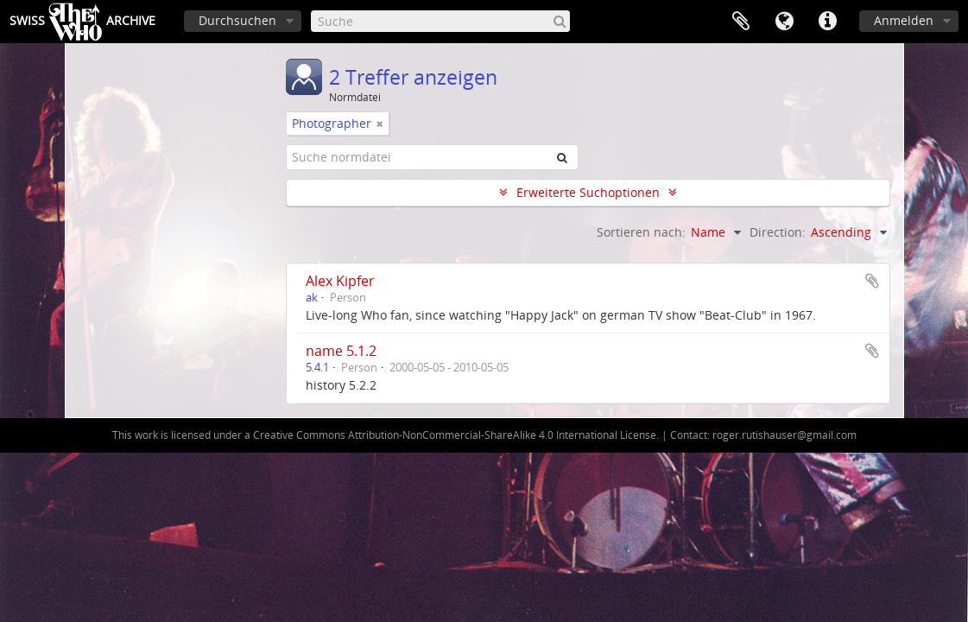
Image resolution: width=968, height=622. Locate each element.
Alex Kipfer (340, 280)
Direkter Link (827, 21)
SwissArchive (82, 21)
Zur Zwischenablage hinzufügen (872, 280)
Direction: (778, 232)
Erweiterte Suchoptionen (588, 192)
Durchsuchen (237, 20)
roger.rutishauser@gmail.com (784, 435)
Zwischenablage (740, 21)
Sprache (784, 21)
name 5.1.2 (341, 350)
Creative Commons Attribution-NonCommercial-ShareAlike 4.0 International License (454, 435)
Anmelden (903, 20)
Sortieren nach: (641, 232)
